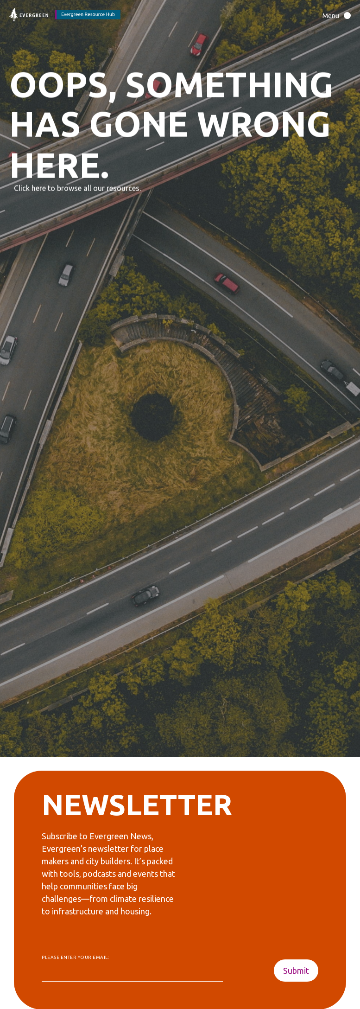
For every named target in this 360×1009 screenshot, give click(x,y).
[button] (334, 15)
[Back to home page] (64, 15)
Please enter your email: (75, 957)
